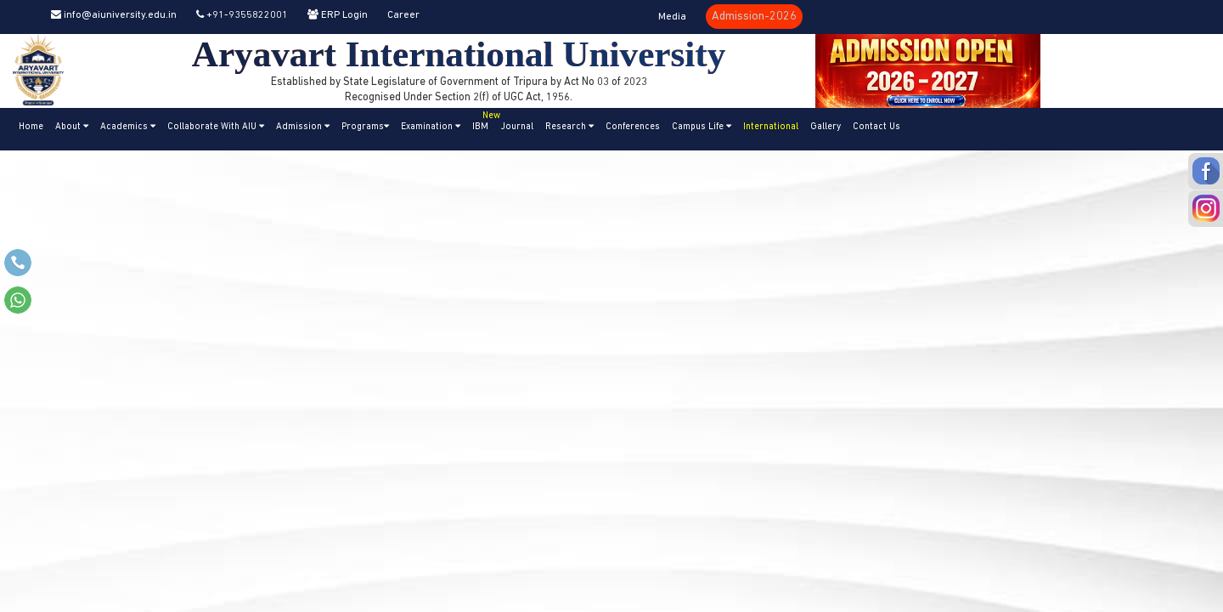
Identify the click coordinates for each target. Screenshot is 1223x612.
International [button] (770, 127)
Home (31, 127)
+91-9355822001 (242, 15)
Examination (430, 127)
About (71, 127)
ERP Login (337, 15)
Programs (365, 127)
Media (672, 17)
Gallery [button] (825, 127)
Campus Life (701, 127)
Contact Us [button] (876, 127)
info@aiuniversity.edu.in (114, 15)
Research (569, 127)
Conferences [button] (633, 127)
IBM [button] (483, 120)
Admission (303, 127)
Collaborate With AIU (215, 127)
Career (403, 15)
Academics (127, 127)
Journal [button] (516, 127)
